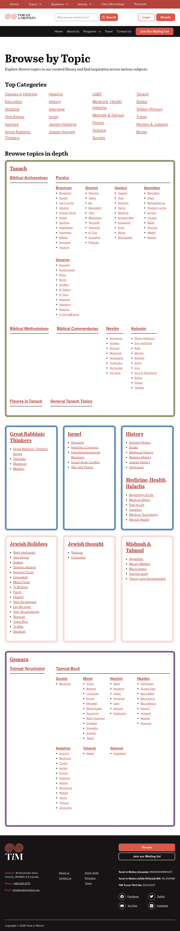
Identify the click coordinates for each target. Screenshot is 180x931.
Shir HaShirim (143, 343)
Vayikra (121, 188)
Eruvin (90, 698)
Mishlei (139, 353)
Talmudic (19, 459)
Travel (109, 31)
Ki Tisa (93, 232)
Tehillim (139, 388)
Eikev (62, 275)
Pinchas (152, 228)
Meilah (63, 783)
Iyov (137, 368)
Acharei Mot (126, 218)
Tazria (121, 208)
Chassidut (78, 558)
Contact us (65, 878)
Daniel (139, 383)
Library (14, 4)
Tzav (121, 198)
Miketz (63, 237)
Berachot (65, 684)
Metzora (123, 213)
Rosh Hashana (95, 718)
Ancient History (140, 443)
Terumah (94, 223)
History (55, 101)
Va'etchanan (67, 270)
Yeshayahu (116, 358)
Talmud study (138, 574)
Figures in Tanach (26, 401)
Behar (121, 232)
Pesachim (92, 713)
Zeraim (62, 678)
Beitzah (91, 689)
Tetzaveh (94, 228)
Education (13, 101)
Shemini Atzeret (24, 567)
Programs (92, 31)
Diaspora (77, 443)
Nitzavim (64, 299)
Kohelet (139, 358)
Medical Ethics (139, 500)
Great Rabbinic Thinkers (27, 436)
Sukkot (18, 562)
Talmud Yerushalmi (27, 668)
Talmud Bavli (68, 668)
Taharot (89, 748)
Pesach (18, 597)
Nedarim (118, 689)
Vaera (92, 198)
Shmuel (114, 348)
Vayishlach (66, 228)
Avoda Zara (148, 689)
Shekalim (92, 728)
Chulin (63, 763)
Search (111, 17)
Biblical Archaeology (29, 177)
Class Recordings (112, 4)
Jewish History (139, 462)
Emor (121, 228)
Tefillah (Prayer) (149, 109)
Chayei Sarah (67, 213)
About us (64, 873)
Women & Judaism (152, 124)
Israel (53, 116)
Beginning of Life (141, 495)
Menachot (65, 788)
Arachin (64, 753)
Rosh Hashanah (24, 553)
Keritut (63, 768)
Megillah (91, 703)
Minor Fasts (21, 582)
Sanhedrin (147, 684)
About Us (73, 31)
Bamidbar (152, 188)
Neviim (112, 328)
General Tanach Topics (71, 401)
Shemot (91, 188)
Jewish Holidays (63, 124)
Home (59, 31)
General (116, 748)
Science (99, 130)
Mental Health (139, 520)
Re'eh (62, 280)
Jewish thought (62, 132)
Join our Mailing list (147, 856)
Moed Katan (94, 708)
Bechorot (65, 758)
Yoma (89, 684)
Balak (150, 223)
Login (146, 17)
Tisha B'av (20, 622)
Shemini (123, 203)
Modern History (140, 457)
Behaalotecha (156, 203)
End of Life (136, 505)
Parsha (62, 177)
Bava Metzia (148, 703)
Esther (139, 378)
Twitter (161, 896)
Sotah (117, 694)
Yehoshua (116, 338)
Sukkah (91, 733)
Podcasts (140, 4)
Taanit (90, 738)
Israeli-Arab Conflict (85, 462)
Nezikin (143, 678)
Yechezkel (116, 368)
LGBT (97, 94)
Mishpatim (95, 218)
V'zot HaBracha (69, 314)
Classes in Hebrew (21, 94)
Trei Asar (115, 373)
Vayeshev (65, 232)
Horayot (146, 713)
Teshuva (77, 553)
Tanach (142, 94)
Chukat (152, 218)
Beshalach (95, 208)
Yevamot (118, 698)
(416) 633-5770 (22, 883)
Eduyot (145, 708)
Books (141, 132)
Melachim (116, 353)
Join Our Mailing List (154, 31)
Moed (87, 678)
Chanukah (20, 577)
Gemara (12, 124)
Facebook (133, 896)
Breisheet (64, 188)
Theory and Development (147, 579)
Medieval (19, 464)
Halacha (56, 94)
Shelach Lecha (156, 208)
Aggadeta (136, 559)
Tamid (63, 798)
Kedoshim (124, 223)
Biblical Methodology (29, 328)
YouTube (132, 905)
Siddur (141, 101)
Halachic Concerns (84, 448)
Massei (151, 237)
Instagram (162, 905)
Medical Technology (143, 515)
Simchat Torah (23, 572)
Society (98, 138)
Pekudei (94, 242)
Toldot (63, 218)
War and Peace (82, 467)
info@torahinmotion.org (26, 890)
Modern (18, 469)
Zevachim (65, 808)
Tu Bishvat (20, 587)
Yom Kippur (14, 116)
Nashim (116, 678)
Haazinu (64, 309)
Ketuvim (138, 328)
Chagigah (92, 694)
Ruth (137, 348)
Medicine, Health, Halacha (146, 482)
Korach (151, 213)
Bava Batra (147, 694)
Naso (150, 198)
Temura (64, 803)
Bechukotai (125, 237)
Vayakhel (94, 237)
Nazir (116, 684)
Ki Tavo (63, 295)
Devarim (63, 260)
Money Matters (139, 564)
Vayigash (65, 242)
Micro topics (137, 569)
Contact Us (124, 31)
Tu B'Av (18, 627)
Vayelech (65, 304)
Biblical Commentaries (77, 328)
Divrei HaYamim (145, 338)
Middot (63, 793)
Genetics (135, 510)
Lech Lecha (66, 203)
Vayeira (64, 208)
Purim (17, 592)
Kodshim (63, 748)
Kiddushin (119, 713)
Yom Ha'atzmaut (24, 602)
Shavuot (19, 617)
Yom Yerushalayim (26, 612)
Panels (98, 122)
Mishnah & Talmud (108, 115)
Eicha (138, 363)
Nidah (90, 753)
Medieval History (141, 452)
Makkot (145, 718)
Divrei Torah (92, 873)
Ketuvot (118, 708)
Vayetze (64, 223)
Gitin (116, 703)
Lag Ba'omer (22, 607)
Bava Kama (148, 698)
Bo (90, 203)
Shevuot (146, 723)
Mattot (151, 232)
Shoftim (64, 285)
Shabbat (12, 109)
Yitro (91, 213)
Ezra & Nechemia (146, 373)
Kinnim (63, 773)
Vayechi (64, 247)
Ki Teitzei (65, 290)
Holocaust (136, 467)
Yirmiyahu (116, 363)
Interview (57, 109)
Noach (63, 198)
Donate (166, 17)
